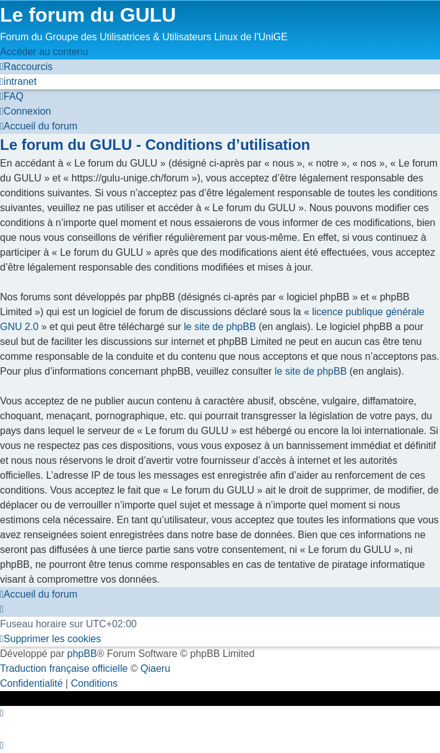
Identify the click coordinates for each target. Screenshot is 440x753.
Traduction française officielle (63, 668)
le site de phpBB (220, 326)
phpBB (82, 653)
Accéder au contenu (44, 51)
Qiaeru (155, 668)
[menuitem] (18, 81)
